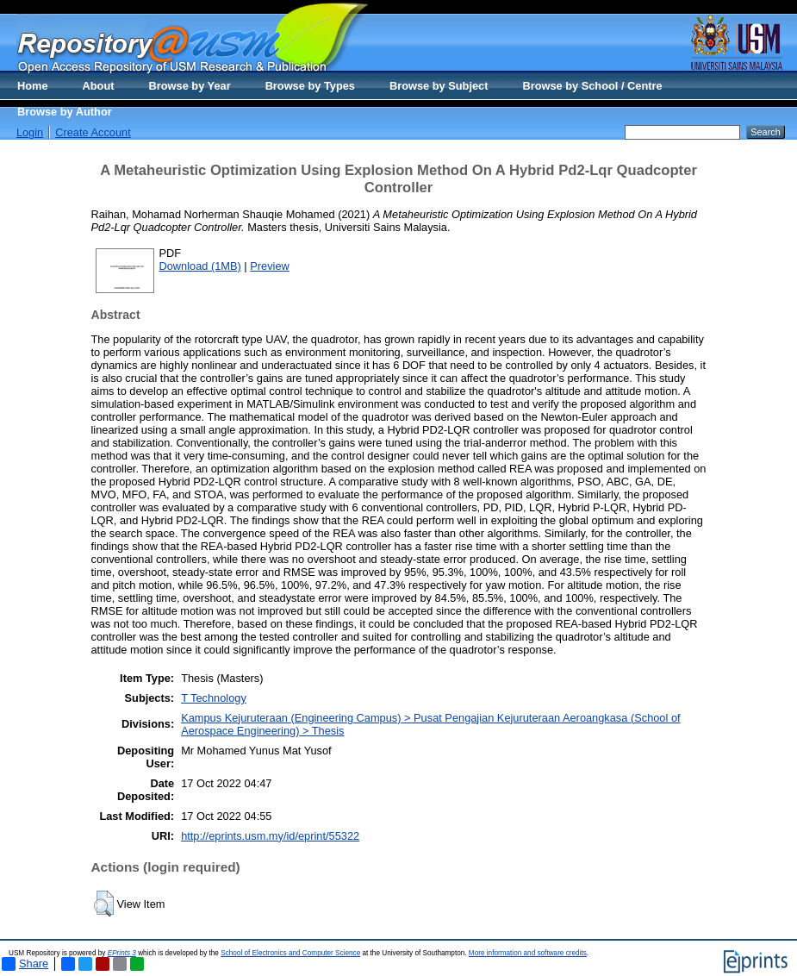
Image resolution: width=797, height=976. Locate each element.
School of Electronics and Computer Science (290, 953)
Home (32, 85)
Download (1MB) (200, 266)
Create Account (93, 132)
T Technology (213, 697)
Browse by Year (190, 85)
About (99, 85)
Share (25, 964)
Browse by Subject (439, 85)
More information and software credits (528, 953)
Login (29, 132)
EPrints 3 (122, 953)
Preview (270, 266)
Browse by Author (64, 111)
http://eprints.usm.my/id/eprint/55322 (270, 835)
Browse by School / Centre (592, 85)
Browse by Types (310, 85)
